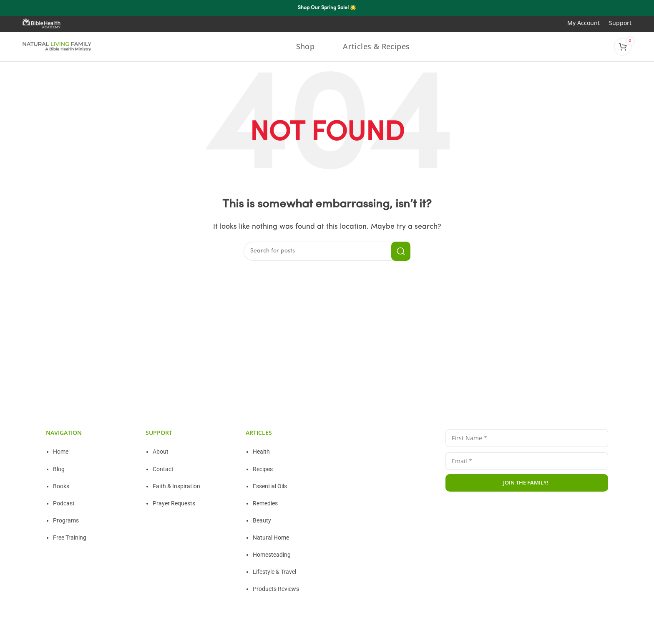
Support (620, 23)
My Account (588, 23)
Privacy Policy (463, 517)
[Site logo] (57, 46)
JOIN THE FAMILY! (525, 482)
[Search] (327, 250)
